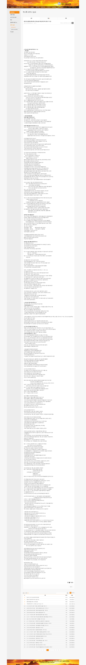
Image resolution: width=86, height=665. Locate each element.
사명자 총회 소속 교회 (19, 7)
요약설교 (32, 7)
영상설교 (27, 7)
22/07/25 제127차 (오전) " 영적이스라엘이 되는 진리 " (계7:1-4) (37, 608)
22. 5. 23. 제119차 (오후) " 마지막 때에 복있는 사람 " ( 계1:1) (37, 640)
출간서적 (37, 7)
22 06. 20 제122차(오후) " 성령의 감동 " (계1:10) (35, 627)
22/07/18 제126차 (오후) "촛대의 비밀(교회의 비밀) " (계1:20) (37, 610)
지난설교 (12, 31)
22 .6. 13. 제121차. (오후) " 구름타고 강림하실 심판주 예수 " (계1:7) (38, 631)
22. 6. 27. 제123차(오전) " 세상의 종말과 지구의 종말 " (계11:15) (37, 625)
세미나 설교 (12, 25)
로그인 (62, 7)
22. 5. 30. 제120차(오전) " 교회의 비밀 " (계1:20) (35, 638)
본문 (31, 18)
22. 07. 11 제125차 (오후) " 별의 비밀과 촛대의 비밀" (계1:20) (37, 614)
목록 (66, 18)
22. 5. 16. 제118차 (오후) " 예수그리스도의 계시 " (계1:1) (36, 644)
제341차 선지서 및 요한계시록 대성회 (33, 597)
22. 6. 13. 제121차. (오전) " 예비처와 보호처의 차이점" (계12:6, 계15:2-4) (39, 634)
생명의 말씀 (12, 14)
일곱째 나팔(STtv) (13, 22)
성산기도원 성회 (13, 17)
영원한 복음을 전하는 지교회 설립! (32, 601)
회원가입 (65, 7)
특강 (11, 19)
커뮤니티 (48, 7)
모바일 (69, 7)
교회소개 (12, 7)
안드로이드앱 (74, 7)
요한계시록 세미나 (13, 27)
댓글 (49, 18)
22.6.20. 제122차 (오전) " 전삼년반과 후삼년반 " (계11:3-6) (37, 629)
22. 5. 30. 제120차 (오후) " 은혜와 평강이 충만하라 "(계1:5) (37, 636)
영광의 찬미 (43, 7)
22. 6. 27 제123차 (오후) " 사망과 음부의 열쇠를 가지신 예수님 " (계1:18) (39, 623)
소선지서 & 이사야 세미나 (14, 29)
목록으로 (71, 586)
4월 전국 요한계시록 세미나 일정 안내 (33, 599)
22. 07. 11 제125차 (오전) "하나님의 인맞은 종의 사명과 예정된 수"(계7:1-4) (39, 616)
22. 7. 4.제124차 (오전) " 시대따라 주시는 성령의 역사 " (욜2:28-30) (38, 621)
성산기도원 (54, 7)
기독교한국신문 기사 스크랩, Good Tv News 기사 (35, 603)
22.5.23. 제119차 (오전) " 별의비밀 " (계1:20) (34, 642)
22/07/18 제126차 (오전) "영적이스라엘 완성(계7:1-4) (36, 612)
